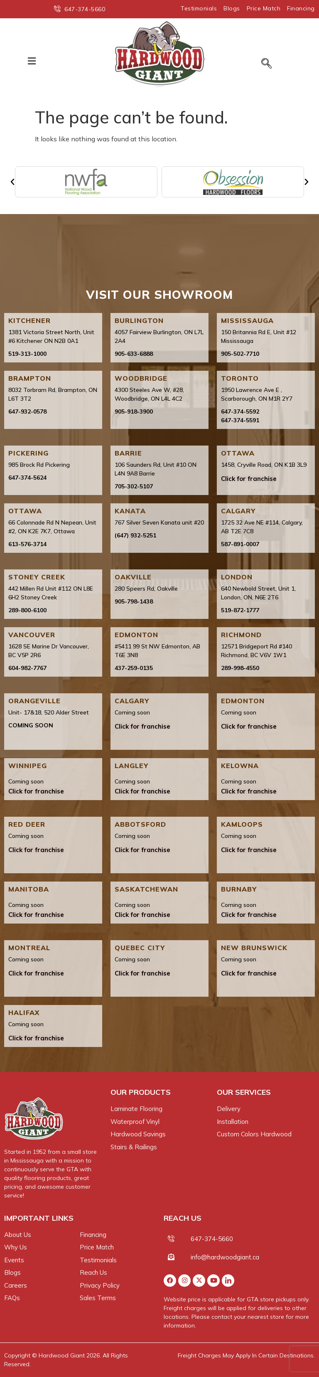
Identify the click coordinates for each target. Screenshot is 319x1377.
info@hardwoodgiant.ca (225, 1257)
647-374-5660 (212, 1239)
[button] (32, 61)
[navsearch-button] (266, 64)
